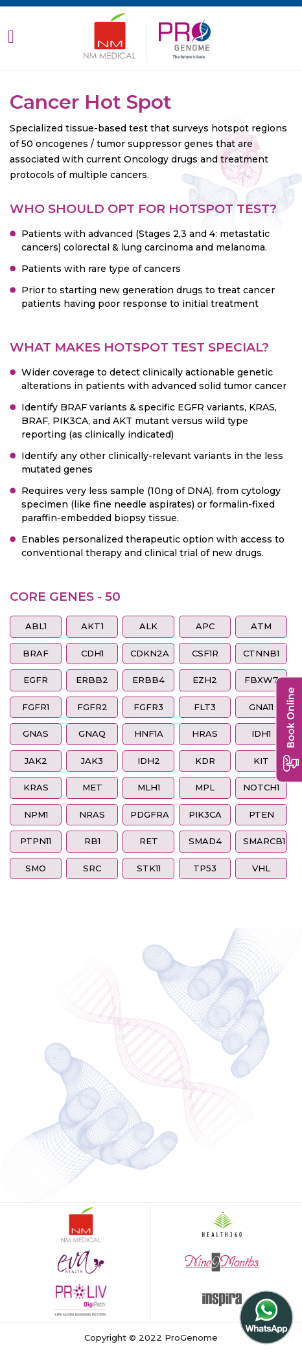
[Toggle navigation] (11, 36)
